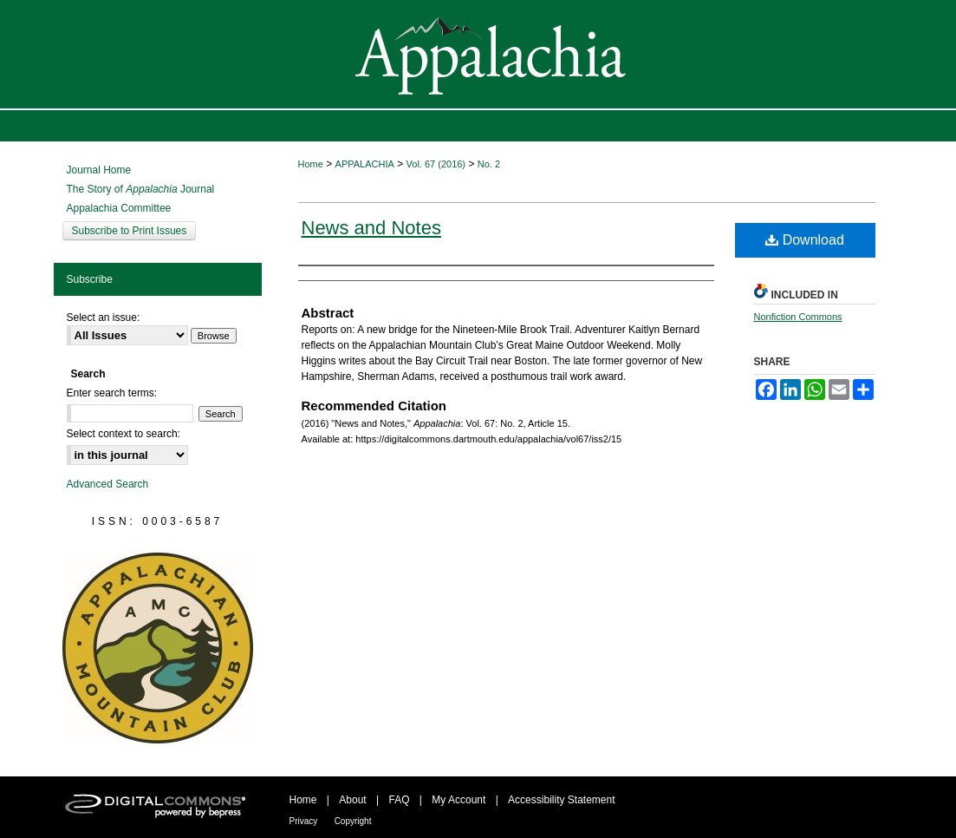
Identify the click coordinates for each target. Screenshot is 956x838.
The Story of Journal (141, 189)
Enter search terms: (112, 393)
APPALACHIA (364, 164)
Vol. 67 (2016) (436, 164)
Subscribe (90, 279)
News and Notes (371, 228)
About (352, 800)
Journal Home (99, 170)
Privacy (303, 821)
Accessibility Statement (561, 800)
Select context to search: (123, 434)
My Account (458, 800)
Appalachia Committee (119, 208)
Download (804, 239)
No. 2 (489, 164)
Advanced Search (108, 484)
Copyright (353, 821)
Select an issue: (103, 317)
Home (310, 164)
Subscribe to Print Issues (129, 231)
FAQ (398, 800)
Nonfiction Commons (798, 316)
